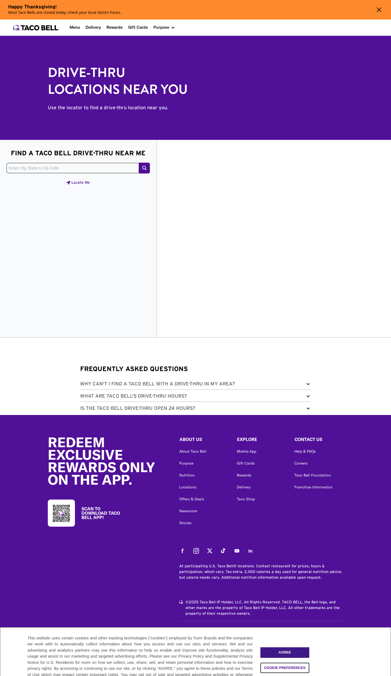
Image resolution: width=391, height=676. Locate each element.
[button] (195, 385)
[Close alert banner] (379, 10)
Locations (187, 487)
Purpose (161, 27)
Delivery (93, 27)
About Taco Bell (192, 451)
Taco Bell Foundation (312, 475)
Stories (185, 522)
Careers (301, 463)
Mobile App (246, 451)
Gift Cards (138, 27)
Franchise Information (313, 487)
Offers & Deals (191, 499)
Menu (75, 27)
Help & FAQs (305, 451)
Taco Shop (246, 499)
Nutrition (187, 475)
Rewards (114, 27)
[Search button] (144, 168)
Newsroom (188, 510)
